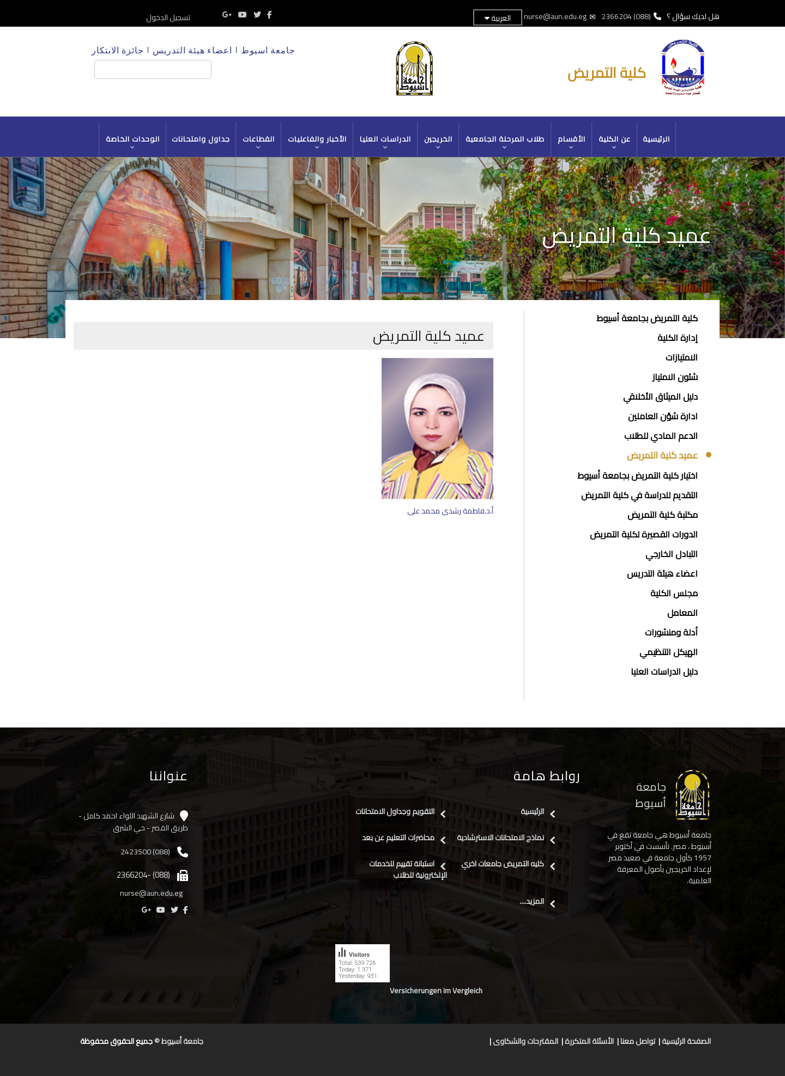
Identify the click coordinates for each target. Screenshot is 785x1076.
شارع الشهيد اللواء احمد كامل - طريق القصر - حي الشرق (133, 822)
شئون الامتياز (675, 377)
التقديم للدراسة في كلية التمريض (639, 495)
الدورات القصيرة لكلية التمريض (644, 534)
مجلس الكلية (674, 593)
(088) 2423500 (145, 852)
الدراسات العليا (385, 142)
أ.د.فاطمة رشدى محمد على (450, 511)
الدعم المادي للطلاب (661, 436)
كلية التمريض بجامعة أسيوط (647, 318)
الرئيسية (656, 138)
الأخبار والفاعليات (317, 142)
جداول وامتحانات (201, 138)
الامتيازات (682, 357)
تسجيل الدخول (168, 17)
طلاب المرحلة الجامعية (505, 142)
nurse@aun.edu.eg (555, 16)
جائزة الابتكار (118, 50)
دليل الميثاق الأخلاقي (660, 396)
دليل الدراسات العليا (664, 671)
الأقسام (572, 142)
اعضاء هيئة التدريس (192, 50)
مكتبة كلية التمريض (662, 515)
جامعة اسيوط (268, 50)
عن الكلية (615, 142)
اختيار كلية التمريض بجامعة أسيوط (637, 475)
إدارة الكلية (677, 338)
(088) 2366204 (626, 16)
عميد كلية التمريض (662, 455)
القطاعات (259, 142)
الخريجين (438, 142)
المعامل (682, 613)
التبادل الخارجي (671, 554)
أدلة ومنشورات (671, 632)
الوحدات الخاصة (133, 142)
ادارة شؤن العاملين (663, 416)
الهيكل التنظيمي (668, 652)
